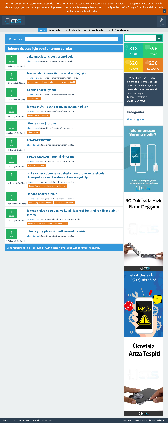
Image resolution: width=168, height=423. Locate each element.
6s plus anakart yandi (41, 89)
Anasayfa (43, 23)
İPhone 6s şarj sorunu (41, 123)
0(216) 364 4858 (136, 100)
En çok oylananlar (72, 30)
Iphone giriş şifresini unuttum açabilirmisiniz (57, 231)
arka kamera (48, 186)
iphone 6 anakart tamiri (66, 82)
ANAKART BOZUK (39, 140)
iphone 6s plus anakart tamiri (40, 203)
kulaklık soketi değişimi (57, 223)
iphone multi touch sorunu (38, 115)
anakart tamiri (33, 82)
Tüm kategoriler (136, 119)
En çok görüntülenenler (118, 30)
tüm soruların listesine (49, 247)
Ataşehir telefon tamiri (43, 420)
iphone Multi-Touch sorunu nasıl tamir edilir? (57, 106)
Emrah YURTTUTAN (130, 420)
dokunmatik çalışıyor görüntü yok (50, 56)
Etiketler (81, 23)
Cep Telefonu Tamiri (21, 420)
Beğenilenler (55, 30)
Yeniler (42, 30)
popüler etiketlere (78, 247)
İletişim (118, 23)
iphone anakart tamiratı (64, 203)
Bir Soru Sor (107, 23)
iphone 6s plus (33, 61)
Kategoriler (94, 23)
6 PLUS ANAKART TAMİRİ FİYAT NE (50, 156)
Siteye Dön (32, 23)
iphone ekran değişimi (36, 223)
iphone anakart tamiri (43, 193)
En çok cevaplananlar (94, 30)
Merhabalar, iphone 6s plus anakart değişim (56, 73)
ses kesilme (60, 186)
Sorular (53, 23)
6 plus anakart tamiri (36, 165)
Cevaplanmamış (68, 23)
